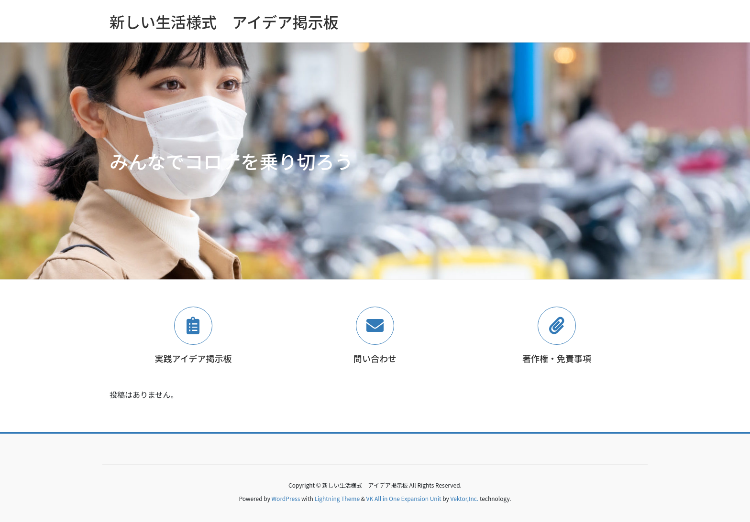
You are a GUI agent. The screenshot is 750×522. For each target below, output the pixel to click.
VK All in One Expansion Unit (403, 498)
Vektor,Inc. (464, 498)
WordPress (286, 498)
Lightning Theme (337, 498)
